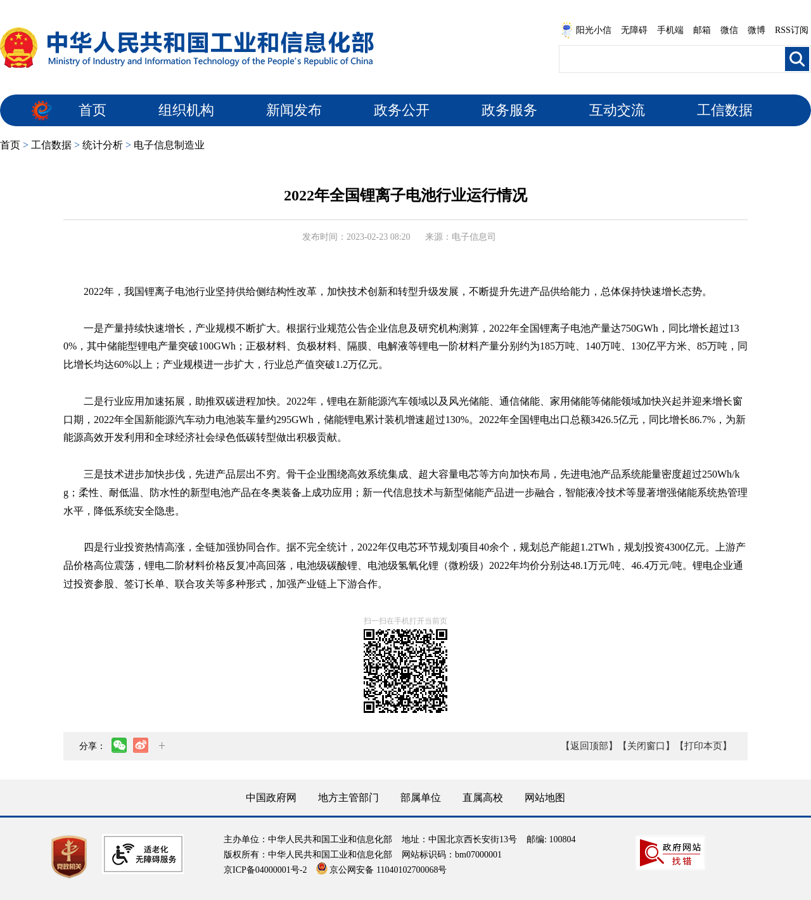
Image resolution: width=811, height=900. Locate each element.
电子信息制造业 (169, 145)
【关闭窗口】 (646, 746)
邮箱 (702, 30)
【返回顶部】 (589, 746)
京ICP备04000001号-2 (265, 870)
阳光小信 (586, 30)
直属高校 (483, 797)
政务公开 (402, 110)
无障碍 (634, 30)
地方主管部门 (348, 797)
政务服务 (509, 110)
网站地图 (545, 797)
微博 (756, 30)
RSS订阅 (791, 30)
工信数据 (725, 110)
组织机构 (186, 110)
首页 (92, 110)
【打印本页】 (703, 746)
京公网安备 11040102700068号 (381, 870)
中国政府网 (271, 797)
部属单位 (420, 797)
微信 (729, 30)
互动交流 (617, 110)
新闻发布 (294, 110)
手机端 (670, 30)
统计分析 (102, 145)
